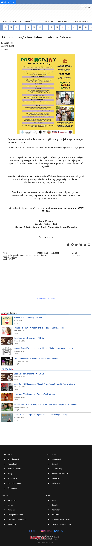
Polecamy (6, 369)
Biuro (48, 496)
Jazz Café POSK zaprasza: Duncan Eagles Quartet (35, 394)
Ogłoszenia (7, 455)
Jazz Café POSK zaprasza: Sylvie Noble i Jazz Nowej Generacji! (41, 414)
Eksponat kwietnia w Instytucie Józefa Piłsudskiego (36, 358)
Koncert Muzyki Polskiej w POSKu (28, 318)
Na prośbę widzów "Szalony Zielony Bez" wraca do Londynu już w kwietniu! (45, 404)
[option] (23, 460)
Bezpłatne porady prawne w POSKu (29, 338)
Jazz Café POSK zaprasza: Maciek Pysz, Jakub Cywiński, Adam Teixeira (44, 384)
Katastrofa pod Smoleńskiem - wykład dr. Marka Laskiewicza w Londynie (44, 348)
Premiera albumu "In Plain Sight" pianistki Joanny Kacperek (39, 328)
